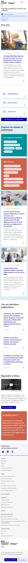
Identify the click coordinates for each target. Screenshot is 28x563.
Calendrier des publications (7, 502)
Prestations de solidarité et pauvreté (13, 182)
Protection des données (6, 470)
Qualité (2, 465)
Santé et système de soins (10, 172)
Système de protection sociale (12, 166)
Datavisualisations (13, 94)
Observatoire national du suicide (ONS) (9, 519)
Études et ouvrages (5, 500)
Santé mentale (8, 151)
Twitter (12, 452)
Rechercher (21, 2)
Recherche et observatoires (7, 514)
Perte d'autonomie (9, 148)
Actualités (3, 531)
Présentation (4, 461)
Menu (25, 2)
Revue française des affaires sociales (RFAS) (10, 525)
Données (3, 510)
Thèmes (3, 474)
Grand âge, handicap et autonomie (13, 179)
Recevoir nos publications (15, 119)
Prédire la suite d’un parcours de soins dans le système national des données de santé (12, 341)
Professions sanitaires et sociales (12, 169)
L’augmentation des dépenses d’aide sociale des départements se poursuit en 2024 (14, 271)
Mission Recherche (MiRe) (6, 516)
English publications (5, 504)
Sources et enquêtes (5, 494)
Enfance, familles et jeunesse (11, 185)
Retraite (6, 175)
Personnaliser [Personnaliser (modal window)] (22, 560)
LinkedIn (7, 452)
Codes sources (12, 111)
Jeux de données (12, 103)
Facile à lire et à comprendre (7, 507)
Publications (3, 497)
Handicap (18, 148)
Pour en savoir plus (7, 407)
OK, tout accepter (11, 560)
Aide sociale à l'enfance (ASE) (11, 145)
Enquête (3, 20)
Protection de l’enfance (10, 142)
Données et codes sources (6, 468)
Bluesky (3, 452)
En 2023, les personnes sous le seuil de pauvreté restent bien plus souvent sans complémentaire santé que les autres (13, 360)
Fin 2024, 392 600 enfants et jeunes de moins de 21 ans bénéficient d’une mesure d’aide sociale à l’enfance (14, 59)
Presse (2, 533)
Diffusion (3, 463)
